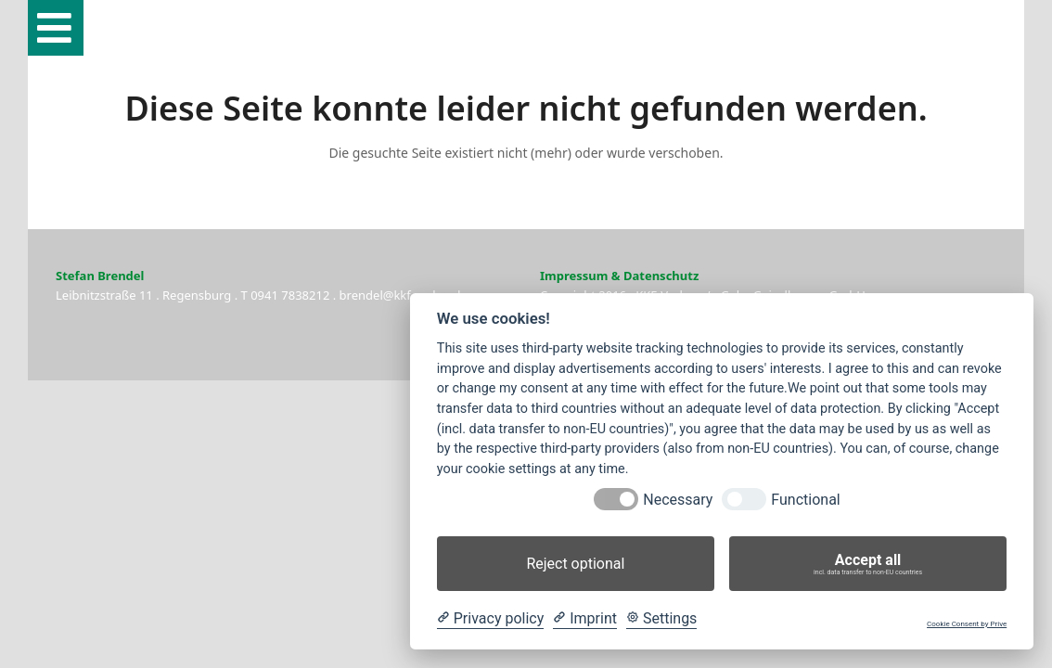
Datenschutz (661, 275)
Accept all (867, 564)
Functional (805, 499)
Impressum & (580, 275)
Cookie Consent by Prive (967, 624)
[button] (55, 28)
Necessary (677, 499)
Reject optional (575, 563)
